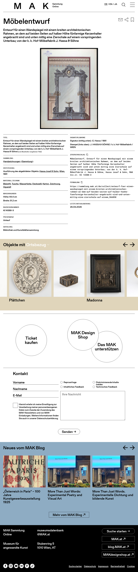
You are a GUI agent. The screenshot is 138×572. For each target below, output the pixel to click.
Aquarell (7, 187)
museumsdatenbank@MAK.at (50, 532)
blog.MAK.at (118, 546)
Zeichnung (55, 183)
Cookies (131, 566)
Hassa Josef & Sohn (48, 171)
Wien (61, 171)
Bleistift (7, 183)
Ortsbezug (36, 244)
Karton (46, 183)
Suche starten (118, 531)
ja (115, 4)
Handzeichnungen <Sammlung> (18, 161)
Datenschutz (90, 566)
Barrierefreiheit (118, 566)
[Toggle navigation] (132, 5)
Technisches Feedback (106, 387)
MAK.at (118, 539)
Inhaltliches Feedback (74, 387)
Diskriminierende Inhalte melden (107, 383)
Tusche (15, 183)
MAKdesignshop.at (118, 554)
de (105, 4)
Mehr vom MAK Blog (69, 514)
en (110, 4)
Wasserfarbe (25, 183)
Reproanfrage (70, 382)
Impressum (103, 566)
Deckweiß (37, 183)
